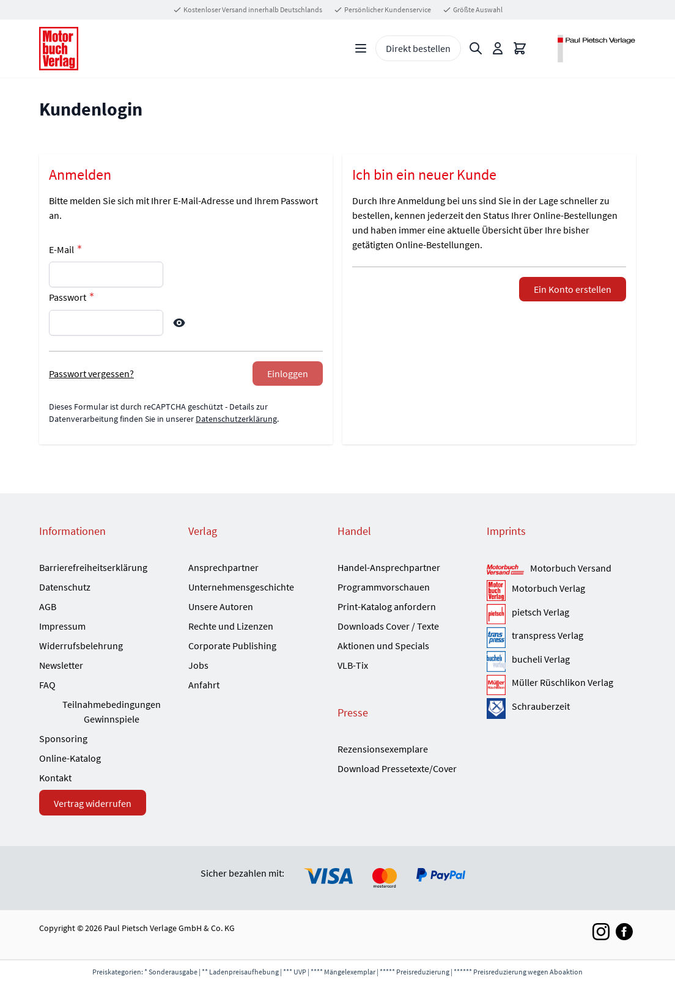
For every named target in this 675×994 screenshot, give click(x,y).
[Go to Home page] (58, 48)
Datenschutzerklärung (236, 418)
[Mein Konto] (497, 48)
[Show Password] (179, 322)
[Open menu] (360, 48)
